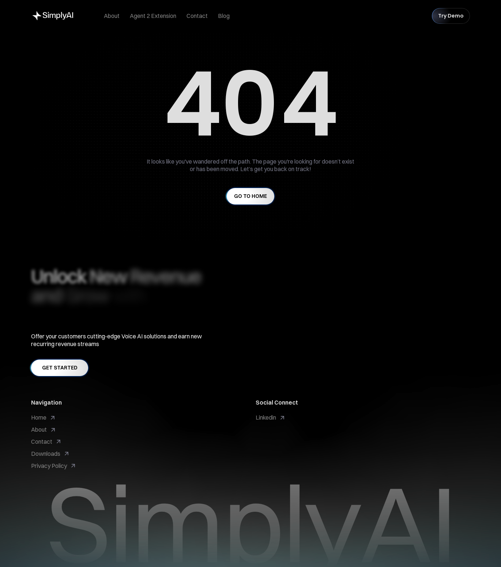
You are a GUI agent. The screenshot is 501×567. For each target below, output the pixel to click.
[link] (271, 417)
